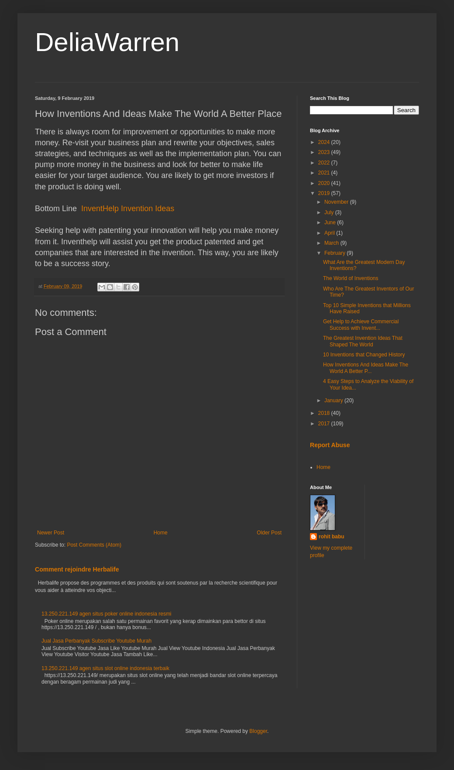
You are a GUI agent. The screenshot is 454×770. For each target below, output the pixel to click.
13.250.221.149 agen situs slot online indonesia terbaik (105, 668)
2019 (324, 193)
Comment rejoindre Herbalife (77, 569)
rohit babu (331, 537)
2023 (324, 152)
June (330, 222)
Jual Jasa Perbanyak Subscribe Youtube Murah (96, 641)
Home (161, 533)
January (334, 400)
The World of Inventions (350, 278)
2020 (324, 183)
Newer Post (50, 533)
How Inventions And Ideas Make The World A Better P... (365, 368)
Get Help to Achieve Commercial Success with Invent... (361, 324)
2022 (324, 163)
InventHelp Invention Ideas (127, 208)
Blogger (258, 731)
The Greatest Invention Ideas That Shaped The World (362, 341)
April (330, 233)
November (337, 202)
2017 (324, 424)
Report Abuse (330, 444)
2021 (324, 173)
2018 (324, 413)
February (335, 253)
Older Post (269, 533)
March (332, 243)
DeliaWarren (107, 42)
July (329, 212)
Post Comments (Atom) (94, 545)
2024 (324, 142)
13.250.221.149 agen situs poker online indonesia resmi (106, 614)
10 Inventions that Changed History (364, 355)
